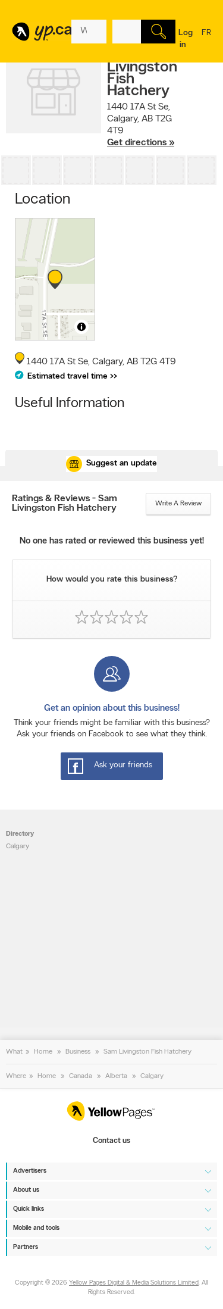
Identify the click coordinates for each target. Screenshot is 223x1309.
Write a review (178, 503)
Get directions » (140, 143)
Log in (185, 39)
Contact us (111, 1141)
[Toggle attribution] (81, 327)
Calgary (17, 846)
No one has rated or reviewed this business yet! (112, 541)
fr (206, 40)
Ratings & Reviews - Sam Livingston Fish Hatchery (64, 503)
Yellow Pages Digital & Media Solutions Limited (134, 1283)
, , (140, 125)
